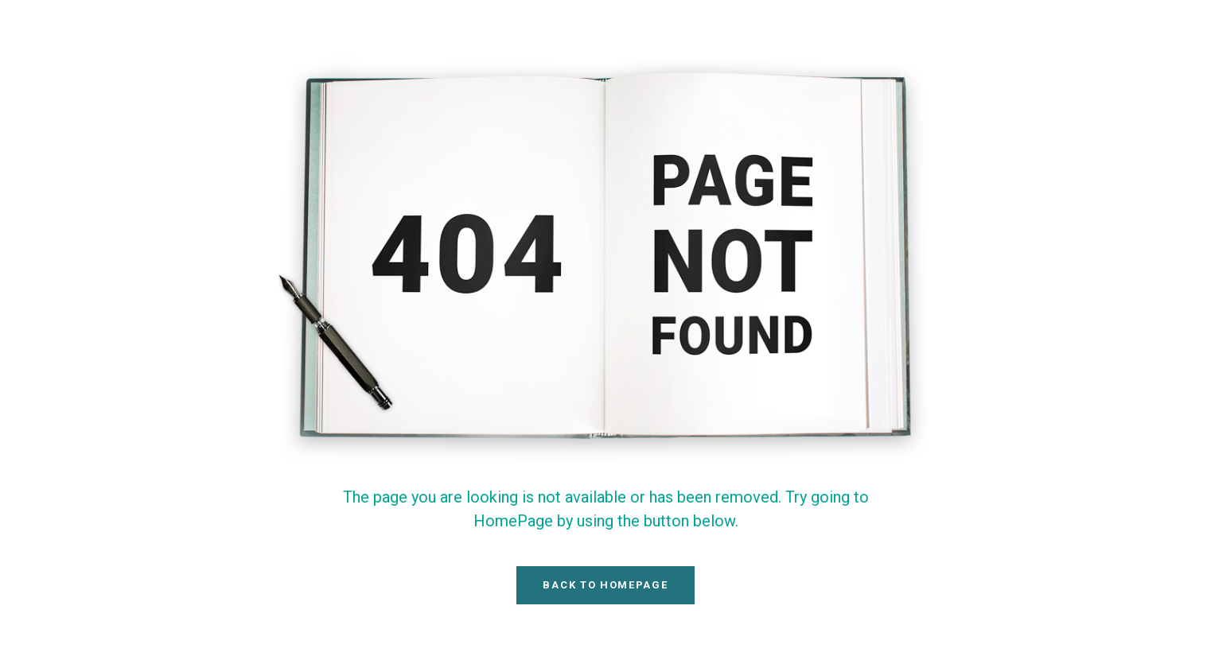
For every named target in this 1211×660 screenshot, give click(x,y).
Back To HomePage (605, 585)
